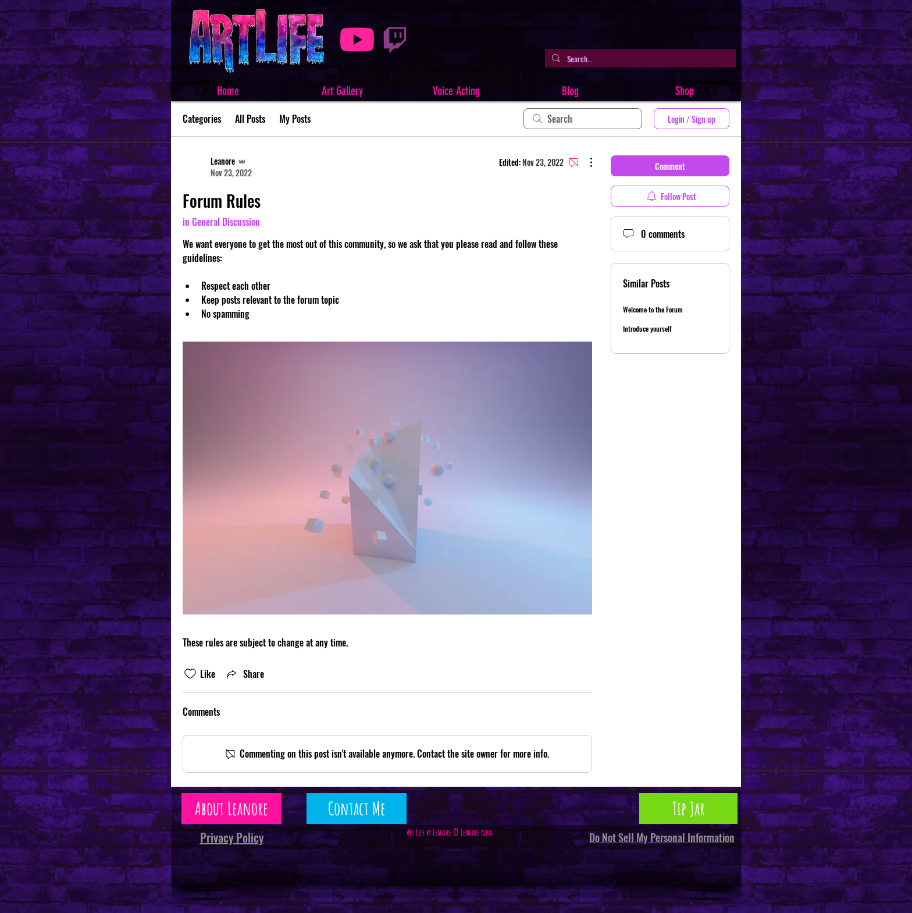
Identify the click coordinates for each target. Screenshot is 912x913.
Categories (202, 119)
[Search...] (639, 59)
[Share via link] (244, 674)
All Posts (250, 119)
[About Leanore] (231, 808)
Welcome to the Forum (653, 309)
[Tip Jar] (688, 808)
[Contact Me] (357, 808)
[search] (582, 118)
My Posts (295, 119)
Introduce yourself (647, 328)
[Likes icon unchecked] (190, 674)
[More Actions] (585, 162)
